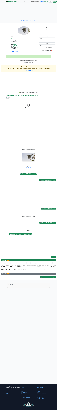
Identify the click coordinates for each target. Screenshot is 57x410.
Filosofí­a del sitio (9, 392)
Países (38, 392)
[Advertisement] (28, 11)
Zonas (38, 396)
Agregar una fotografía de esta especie (48, 180)
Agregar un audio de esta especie (49, 208)
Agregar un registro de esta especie (48, 277)
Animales (23, 387)
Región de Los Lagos (28, 164)
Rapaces (38, 399)
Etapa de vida (47, 40)
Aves (13, 46)
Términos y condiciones (25, 397)
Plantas (22, 388)
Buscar (54, 1)
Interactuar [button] (37, 1)
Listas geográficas (40, 397)
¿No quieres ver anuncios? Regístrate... (28, 20)
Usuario (47, 29)
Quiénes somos (9, 390)
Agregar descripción (29, 70)
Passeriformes (15, 45)
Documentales (24, 392)
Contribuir (42, 1)
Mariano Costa (28, 167)
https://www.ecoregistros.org (34, 285)
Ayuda (22, 396)
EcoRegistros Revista (40, 390)
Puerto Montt (28, 163)
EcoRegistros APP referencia (42, 388)
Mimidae (14, 44)
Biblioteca (38, 391)
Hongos (22, 390)
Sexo (47, 36)
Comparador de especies (41, 393)
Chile (28, 165)
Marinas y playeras (40, 398)
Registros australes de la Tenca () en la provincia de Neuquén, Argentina (22, 95)
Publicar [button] (32, 1)
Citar (7, 393)
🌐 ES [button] (23, 1)
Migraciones (23, 393)
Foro (22, 391)
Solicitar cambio (14, 51)
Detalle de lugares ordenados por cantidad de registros (21, 234)
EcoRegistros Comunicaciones (42, 387)
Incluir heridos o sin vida (48, 47)
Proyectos (23, 394)
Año (47, 43)
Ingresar (46, 1)
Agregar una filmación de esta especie (48, 222)
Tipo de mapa (47, 32)
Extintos (38, 394)
